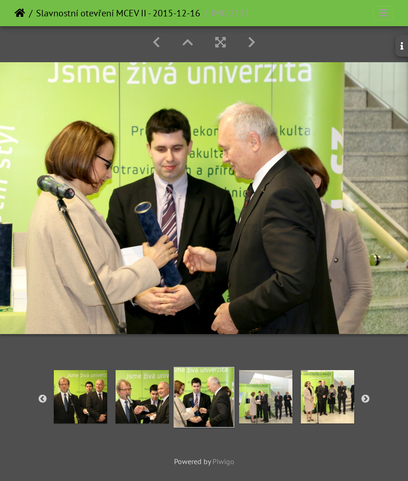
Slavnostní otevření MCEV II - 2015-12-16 (118, 13)
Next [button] (365, 399)
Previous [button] (42, 399)
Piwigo (223, 461)
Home (20, 13)
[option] (80, 397)
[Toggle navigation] (383, 13)
